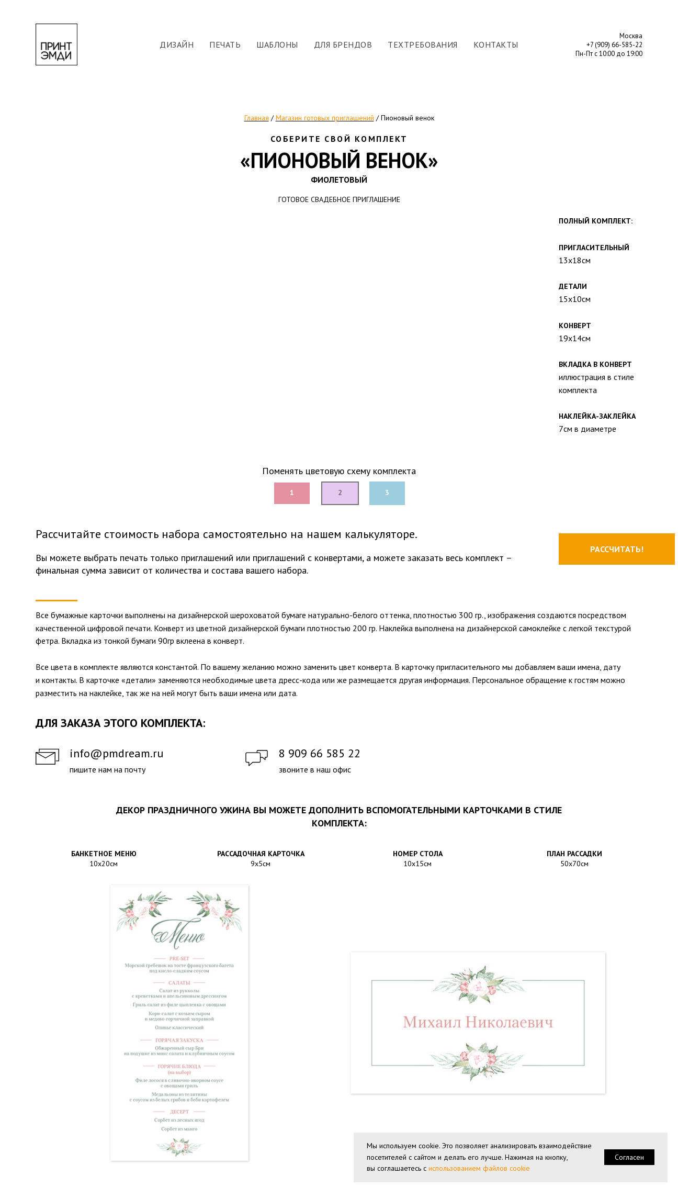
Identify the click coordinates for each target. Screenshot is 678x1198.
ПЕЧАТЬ (225, 44)
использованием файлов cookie (479, 1168)
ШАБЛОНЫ (277, 44)
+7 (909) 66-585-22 (614, 44)
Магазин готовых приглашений (325, 117)
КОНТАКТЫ (495, 44)
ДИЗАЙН (177, 44)
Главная (256, 117)
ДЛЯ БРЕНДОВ (343, 44)
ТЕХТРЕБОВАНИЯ (423, 44)
